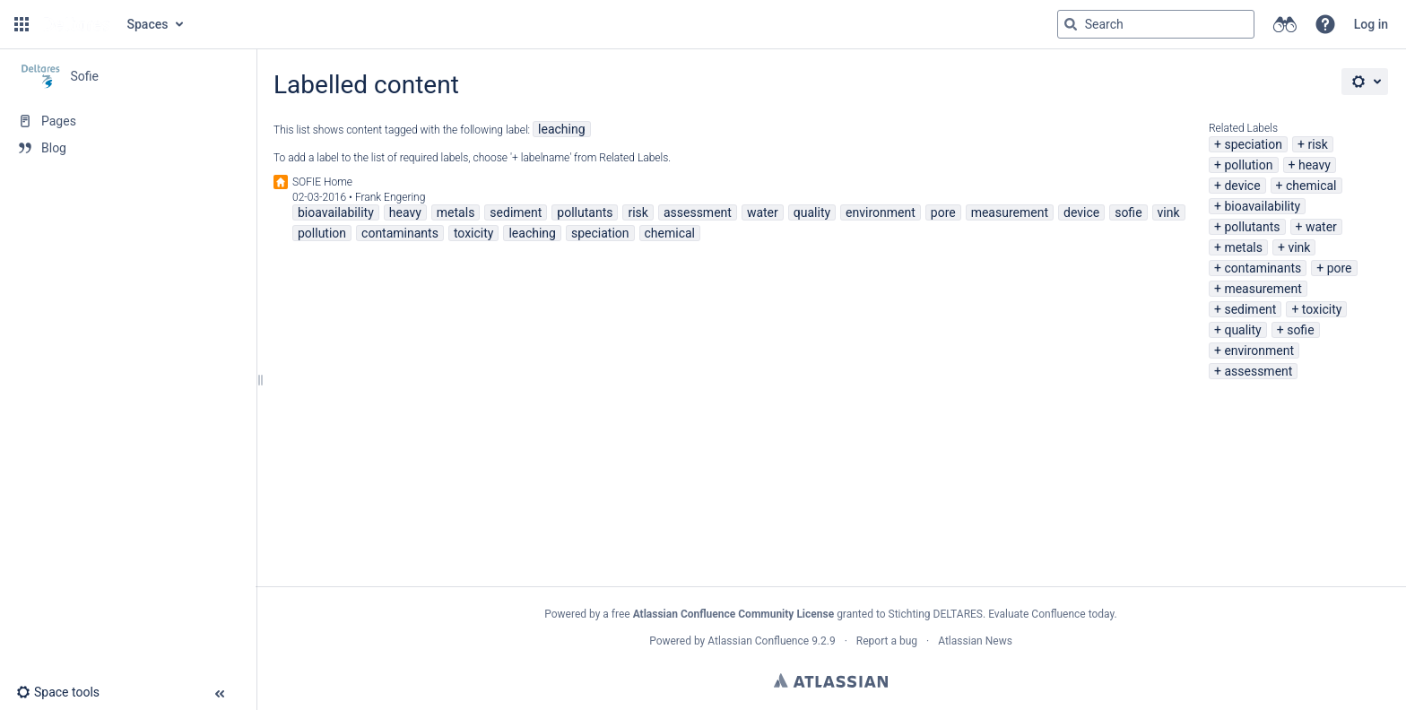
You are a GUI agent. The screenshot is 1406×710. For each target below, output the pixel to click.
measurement (1262, 288)
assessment (1258, 371)
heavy (1314, 165)
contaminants (1262, 268)
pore (1339, 268)
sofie (1300, 330)
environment (1259, 350)
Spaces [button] (148, 24)
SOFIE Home (322, 182)
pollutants (1252, 227)
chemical (1311, 185)
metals (1243, 247)
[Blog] (128, 147)
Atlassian (831, 680)
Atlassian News (975, 641)
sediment (1250, 309)
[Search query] (1155, 24)
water (1321, 227)
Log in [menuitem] (1371, 24)
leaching (561, 129)
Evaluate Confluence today (1051, 614)
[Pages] (128, 121)
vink (1299, 247)
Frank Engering (390, 197)
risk (1317, 144)
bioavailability (1262, 206)
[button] (21, 24)
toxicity (1322, 309)
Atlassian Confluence (758, 641)
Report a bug (886, 641)
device (1242, 185)
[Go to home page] (76, 24)
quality (1242, 330)
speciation (1253, 144)
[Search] (1070, 24)
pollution (1248, 165)
